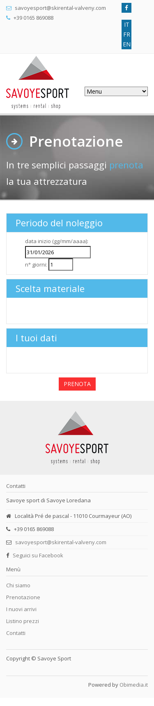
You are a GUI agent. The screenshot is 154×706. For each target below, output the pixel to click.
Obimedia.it (134, 684)
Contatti (15, 633)
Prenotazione (23, 597)
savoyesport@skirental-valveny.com (60, 542)
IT (126, 24)
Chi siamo (18, 585)
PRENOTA (77, 384)
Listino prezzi (22, 621)
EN (127, 44)
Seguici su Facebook (38, 555)
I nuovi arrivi (21, 609)
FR (126, 34)
